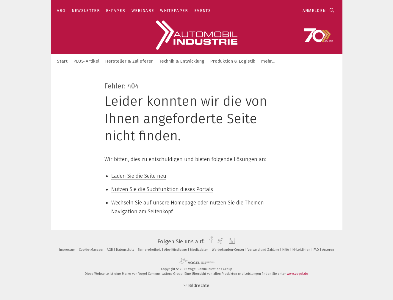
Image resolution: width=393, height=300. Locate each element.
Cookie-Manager (91, 250)
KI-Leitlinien (301, 250)
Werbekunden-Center (228, 250)
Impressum (67, 250)
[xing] (219, 241)
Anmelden (314, 10)
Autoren (328, 250)
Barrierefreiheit (150, 250)
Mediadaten (199, 250)
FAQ (317, 250)
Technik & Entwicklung (181, 61)
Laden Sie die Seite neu (138, 176)
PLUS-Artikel (86, 61)
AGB (110, 250)
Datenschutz (125, 250)
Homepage (183, 202)
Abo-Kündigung (176, 250)
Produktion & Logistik (232, 61)
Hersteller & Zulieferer (129, 61)
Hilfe (286, 250)
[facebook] (209, 241)
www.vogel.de (297, 274)
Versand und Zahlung (264, 250)
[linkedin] (230, 241)
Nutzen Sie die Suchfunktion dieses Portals (162, 189)
